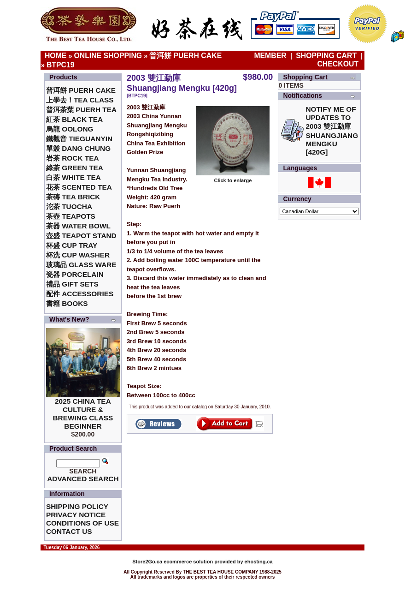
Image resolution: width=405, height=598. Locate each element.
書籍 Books (67, 303)
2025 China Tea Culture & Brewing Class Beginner (83, 413)
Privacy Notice (76, 515)
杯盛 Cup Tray (71, 245)
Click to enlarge (233, 178)
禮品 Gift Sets (72, 284)
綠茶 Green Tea (74, 168)
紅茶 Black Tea (74, 119)
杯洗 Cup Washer (78, 255)
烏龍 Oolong (70, 129)
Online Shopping (108, 56)
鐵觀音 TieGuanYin (79, 139)
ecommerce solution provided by (188, 561)
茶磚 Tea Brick (73, 197)
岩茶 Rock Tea (72, 158)
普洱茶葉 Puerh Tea (81, 110)
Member (271, 56)
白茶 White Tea (73, 177)
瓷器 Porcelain (75, 274)
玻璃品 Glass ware (81, 265)
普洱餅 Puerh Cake (185, 56)
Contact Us (69, 531)
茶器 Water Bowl (78, 226)
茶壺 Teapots (70, 216)
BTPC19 (61, 65)
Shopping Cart (326, 56)
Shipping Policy (77, 506)
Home (56, 56)
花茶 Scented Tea (79, 187)
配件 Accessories (79, 294)
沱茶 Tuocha (69, 206)
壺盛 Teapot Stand (81, 235)
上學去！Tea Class (80, 100)
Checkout (337, 64)
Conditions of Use (82, 523)
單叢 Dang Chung (78, 148)
